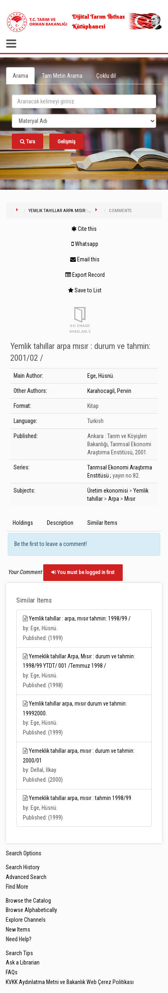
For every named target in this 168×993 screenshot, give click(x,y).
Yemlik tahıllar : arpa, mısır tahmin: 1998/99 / (79, 618)
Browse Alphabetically (31, 910)
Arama (20, 75)
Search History (23, 867)
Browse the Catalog (28, 900)
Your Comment (25, 572)
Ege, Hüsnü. (100, 376)
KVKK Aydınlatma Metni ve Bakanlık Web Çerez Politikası (70, 982)
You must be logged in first (83, 572)
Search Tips (19, 953)
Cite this (84, 229)
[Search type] (84, 121)
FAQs (12, 972)
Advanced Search (26, 877)
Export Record (85, 275)
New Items (18, 929)
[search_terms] (84, 101)
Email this (84, 259)
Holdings (23, 523)
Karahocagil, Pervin (109, 391)
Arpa (113, 498)
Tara (27, 141)
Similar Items (102, 523)
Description (60, 523)
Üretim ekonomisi (107, 490)
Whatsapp (84, 244)
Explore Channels (26, 919)
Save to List (85, 290)
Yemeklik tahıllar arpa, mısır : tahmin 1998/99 (80, 798)
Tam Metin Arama (62, 75)
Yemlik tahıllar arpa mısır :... (60, 210)
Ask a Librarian (23, 962)
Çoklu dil (106, 75)
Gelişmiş (66, 141)
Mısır (129, 498)
